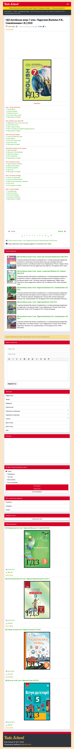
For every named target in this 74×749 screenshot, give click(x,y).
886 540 (9, 572)
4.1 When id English (11, 150)
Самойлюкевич (44, 240)
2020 (50, 240)
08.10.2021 (10, 671)
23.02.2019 (10, 620)
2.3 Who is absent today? (13, 127)
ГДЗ (9, 240)
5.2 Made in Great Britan (12, 166)
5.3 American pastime (12, 167)
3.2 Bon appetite (10, 138)
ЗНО (7, 430)
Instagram (9, 506)
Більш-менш (11, 480)
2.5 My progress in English (13, 131)
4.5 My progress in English (13, 158)
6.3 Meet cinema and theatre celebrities (17, 181)
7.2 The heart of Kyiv (11, 193)
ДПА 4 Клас (9, 423)
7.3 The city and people (12, 195)
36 (51, 235)
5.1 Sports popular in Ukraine (14, 164)
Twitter (8, 510)
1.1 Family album (10, 109)
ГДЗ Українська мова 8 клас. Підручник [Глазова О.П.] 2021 (23, 629)
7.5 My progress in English (13, 199)
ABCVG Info (26, 744)
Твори (8, 399)
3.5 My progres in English (13, 144)
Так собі (10, 477)
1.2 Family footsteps (11, 111)
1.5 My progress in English (13, 117)
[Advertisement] (37, 45)
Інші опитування (37, 491)
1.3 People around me (12, 113)
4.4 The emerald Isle (11, 156)
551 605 (9, 674)
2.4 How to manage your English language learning (20, 129)
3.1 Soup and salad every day (14, 136)
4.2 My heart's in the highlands (14, 152)
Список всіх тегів (37, 519)
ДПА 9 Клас (9, 426)
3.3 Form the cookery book (13, 140)
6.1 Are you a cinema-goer (13, 177)
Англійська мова (29, 26)
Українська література (37, 411)
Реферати (9, 403)
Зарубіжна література (37, 415)
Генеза (55, 240)
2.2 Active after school (12, 125)
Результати (37, 489)
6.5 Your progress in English (13, 185)
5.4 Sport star (9, 169)
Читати (37, 419)
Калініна (36, 240)
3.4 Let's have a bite (11, 142)
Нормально (11, 474)
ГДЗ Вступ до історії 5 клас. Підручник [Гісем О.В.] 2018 (22, 680)
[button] (9, 359)
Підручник (30, 240)
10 (45, 235)
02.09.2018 (10, 569)
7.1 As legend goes (11, 191)
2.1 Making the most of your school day (17, 123)
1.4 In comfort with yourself (13, 115)
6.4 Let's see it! (10, 183)
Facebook (9, 502)
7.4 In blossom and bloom (13, 197)
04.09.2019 (10, 722)
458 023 (9, 725)
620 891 (9, 623)
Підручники (37, 395)
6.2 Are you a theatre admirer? (14, 179)
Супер (9, 471)
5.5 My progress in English (13, 171)
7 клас (24, 240)
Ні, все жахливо (12, 482)
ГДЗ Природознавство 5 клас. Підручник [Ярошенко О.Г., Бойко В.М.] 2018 (27, 528)
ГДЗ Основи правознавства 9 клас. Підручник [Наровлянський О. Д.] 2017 (27, 579)
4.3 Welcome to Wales (12, 154)
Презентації (9, 407)
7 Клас (20, 26)
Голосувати (37, 486)
